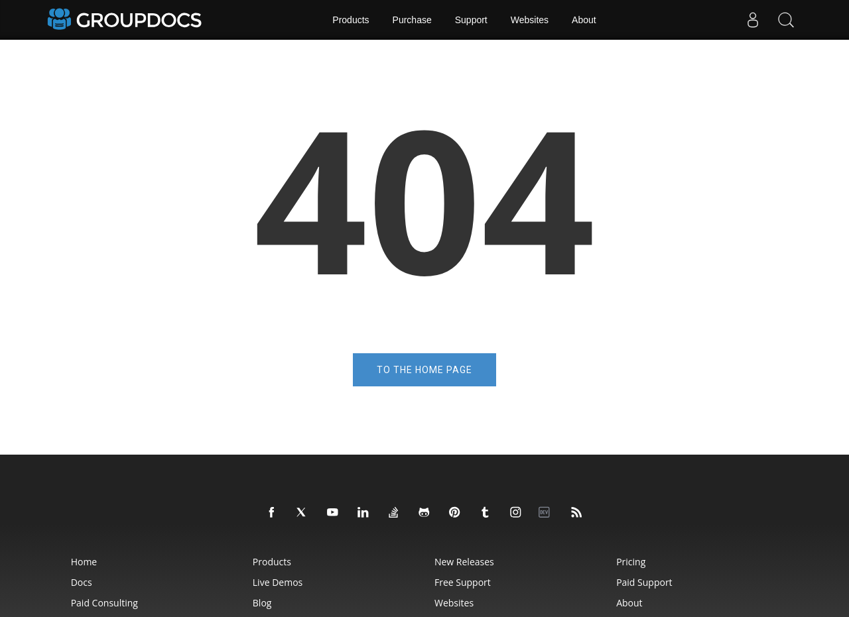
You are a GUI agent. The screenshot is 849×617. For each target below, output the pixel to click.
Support (471, 20)
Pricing (630, 561)
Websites (530, 20)
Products (350, 20)
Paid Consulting (104, 602)
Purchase (412, 20)
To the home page (424, 370)
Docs (81, 582)
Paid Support (644, 582)
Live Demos (277, 582)
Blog (262, 602)
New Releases (464, 561)
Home (84, 561)
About (584, 20)
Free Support (462, 582)
